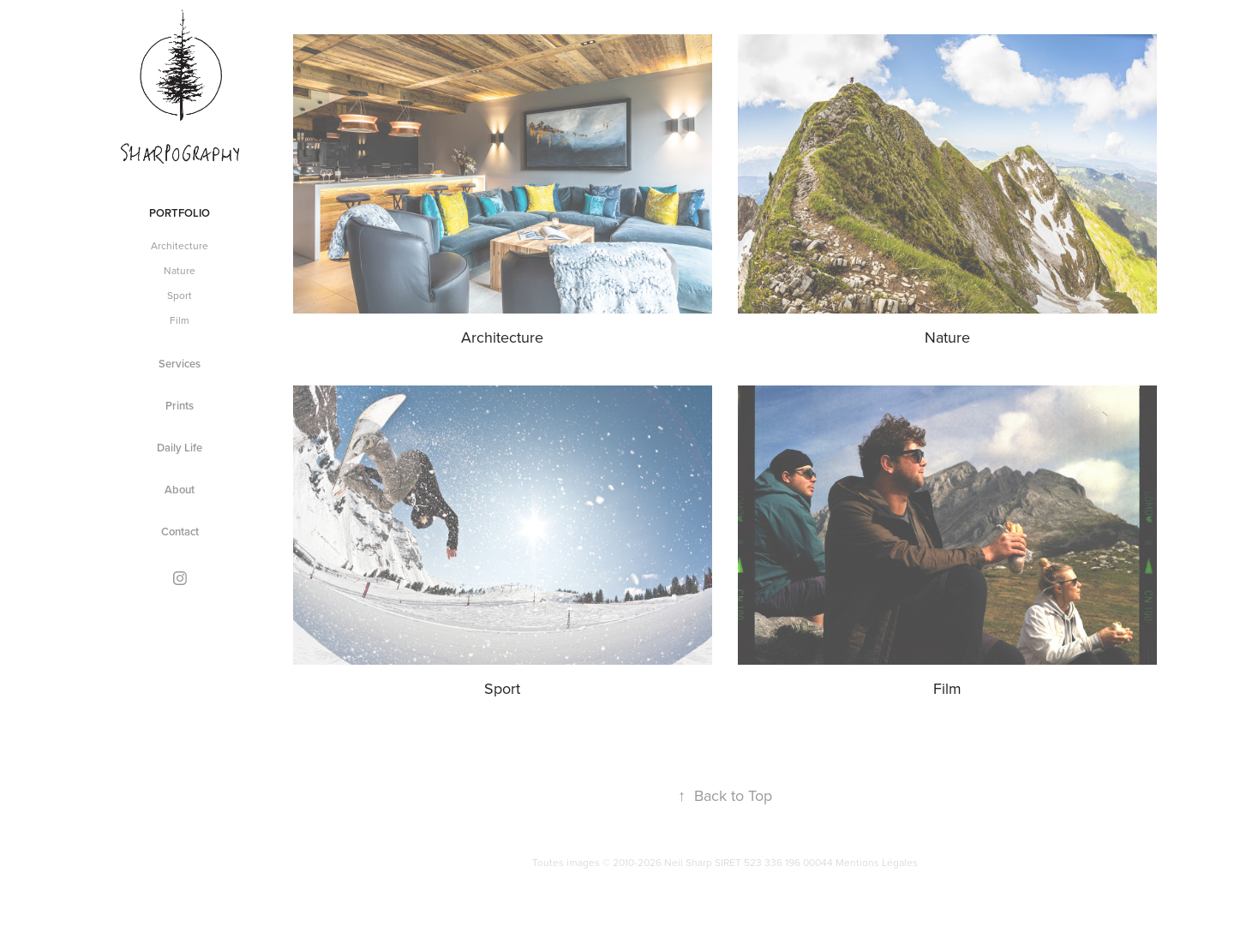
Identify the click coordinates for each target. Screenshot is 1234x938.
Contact (180, 531)
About (180, 489)
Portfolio (179, 213)
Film (179, 320)
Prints (179, 405)
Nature (179, 270)
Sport (179, 295)
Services (180, 363)
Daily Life (179, 447)
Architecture (179, 245)
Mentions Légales (877, 862)
